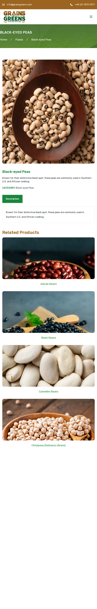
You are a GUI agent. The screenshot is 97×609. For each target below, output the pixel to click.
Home (3, 39)
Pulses (19, 39)
